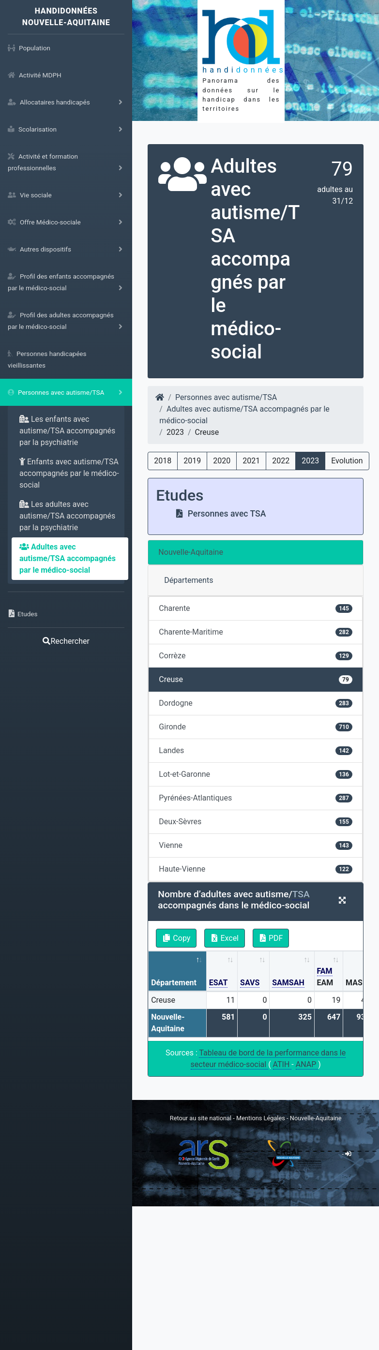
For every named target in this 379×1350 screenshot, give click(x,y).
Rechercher (66, 641)
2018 (162, 460)
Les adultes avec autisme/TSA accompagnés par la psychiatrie (67, 516)
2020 (221, 460)
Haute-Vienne (255, 869)
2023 (310, 460)
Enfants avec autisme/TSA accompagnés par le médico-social (69, 473)
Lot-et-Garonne (255, 774)
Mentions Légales (261, 1118)
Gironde (255, 726)
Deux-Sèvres (255, 821)
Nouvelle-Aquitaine (190, 552)
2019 (192, 460)
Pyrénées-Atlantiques (255, 797)
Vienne (255, 845)
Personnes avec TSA (220, 514)
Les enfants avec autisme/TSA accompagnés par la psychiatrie (67, 431)
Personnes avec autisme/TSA (226, 397)
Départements (188, 580)
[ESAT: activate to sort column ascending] (222, 971)
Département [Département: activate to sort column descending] (174, 982)
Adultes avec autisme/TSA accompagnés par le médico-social (67, 558)
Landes (255, 750)
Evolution (347, 460)
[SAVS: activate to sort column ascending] (254, 971)
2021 (251, 460)
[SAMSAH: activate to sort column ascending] (292, 971)
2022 (280, 460)
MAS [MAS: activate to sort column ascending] (354, 982)
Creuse (255, 679)
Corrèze (255, 655)
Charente (255, 608)
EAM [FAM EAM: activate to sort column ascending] (325, 976)
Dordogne (255, 703)
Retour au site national (200, 1118)
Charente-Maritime (255, 632)
